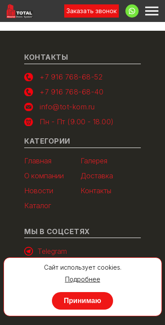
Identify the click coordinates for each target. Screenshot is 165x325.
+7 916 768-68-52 (71, 77)
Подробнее (82, 279)
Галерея (94, 161)
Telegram (45, 251)
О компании (44, 176)
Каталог (37, 206)
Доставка (97, 176)
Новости (38, 191)
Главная (37, 161)
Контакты (96, 191)
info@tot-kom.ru (67, 107)
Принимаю (82, 300)
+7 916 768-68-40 (71, 92)
